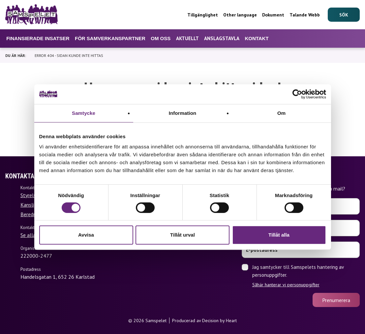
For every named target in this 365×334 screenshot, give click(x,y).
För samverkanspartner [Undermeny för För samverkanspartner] (110, 38)
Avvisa (86, 235)
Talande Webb (304, 15)
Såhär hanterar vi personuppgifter (285, 285)
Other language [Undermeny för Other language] (240, 15)
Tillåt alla (278, 235)
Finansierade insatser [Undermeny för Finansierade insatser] (37, 38)
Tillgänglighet (202, 15)
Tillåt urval (182, 235)
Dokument (273, 15)
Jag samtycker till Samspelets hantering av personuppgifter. (306, 276)
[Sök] (344, 15)
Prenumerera (336, 300)
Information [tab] (183, 113)
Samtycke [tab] (83, 113)
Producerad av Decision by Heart (204, 320)
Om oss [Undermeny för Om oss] (160, 38)
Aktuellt (187, 38)
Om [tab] (281, 113)
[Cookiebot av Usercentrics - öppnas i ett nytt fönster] (297, 94)
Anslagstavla (221, 38)
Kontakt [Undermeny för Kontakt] (256, 38)
